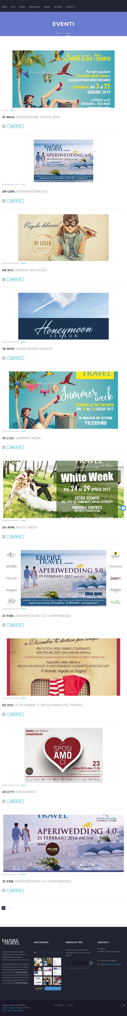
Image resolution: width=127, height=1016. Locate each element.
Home (4, 7)
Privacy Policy (58, 1005)
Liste (13, 7)
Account (70, 1005)
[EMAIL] (79, 963)
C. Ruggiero (11, 1008)
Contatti (70, 7)
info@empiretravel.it (113, 964)
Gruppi (22, 7)
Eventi (12, 110)
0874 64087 (112, 961)
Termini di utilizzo (17, 1010)
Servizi (47, 7)
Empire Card (34, 7)
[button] (3, 126)
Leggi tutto (15, 126)
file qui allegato (22, 972)
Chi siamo (58, 7)
